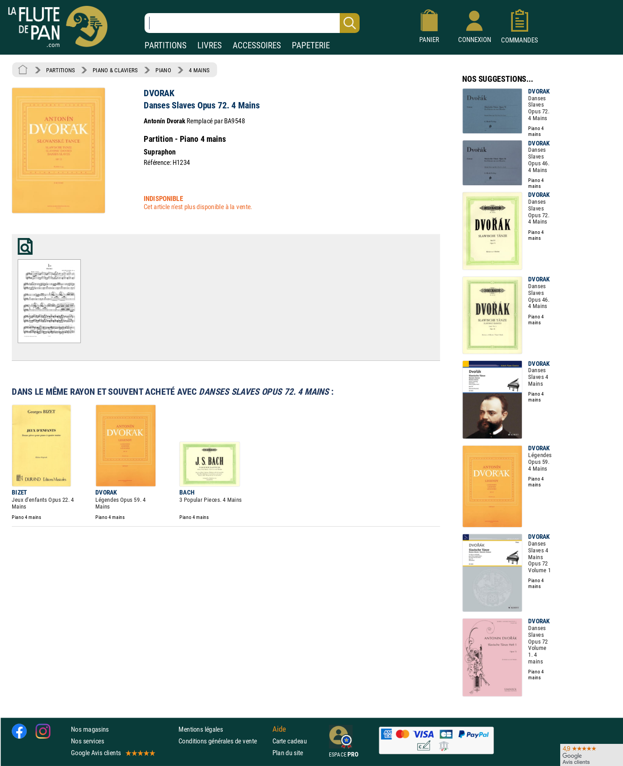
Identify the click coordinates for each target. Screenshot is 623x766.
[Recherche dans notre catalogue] (252, 23)
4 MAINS (199, 70)
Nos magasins (90, 729)
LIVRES (209, 45)
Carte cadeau (289, 741)
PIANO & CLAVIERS (115, 70)
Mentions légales (200, 729)
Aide (279, 728)
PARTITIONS (166, 45)
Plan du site (287, 753)
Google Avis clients (112, 753)
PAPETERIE (311, 45)
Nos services (87, 741)
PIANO (163, 70)
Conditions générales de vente (223, 741)
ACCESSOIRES (257, 45)
